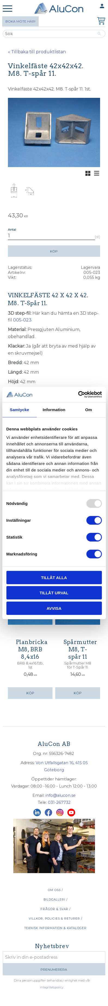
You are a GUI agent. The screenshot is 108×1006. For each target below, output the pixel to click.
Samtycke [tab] (19, 409)
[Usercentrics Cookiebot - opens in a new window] (78, 394)
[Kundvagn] (100, 22)
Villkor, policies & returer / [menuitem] (55, 918)
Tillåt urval (53, 593)
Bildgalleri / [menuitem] (55, 899)
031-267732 (59, 802)
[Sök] (99, 34)
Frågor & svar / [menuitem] (55, 909)
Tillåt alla (54, 577)
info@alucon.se (60, 795)
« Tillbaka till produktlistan (37, 51)
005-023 (22, 320)
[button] (7, 9)
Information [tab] (54, 409)
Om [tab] (88, 409)
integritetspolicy (51, 987)
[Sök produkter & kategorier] (48, 34)
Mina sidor (91, 6)
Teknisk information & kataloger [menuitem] (55, 928)
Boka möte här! (20, 21)
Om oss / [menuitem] (55, 890)
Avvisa (54, 608)
